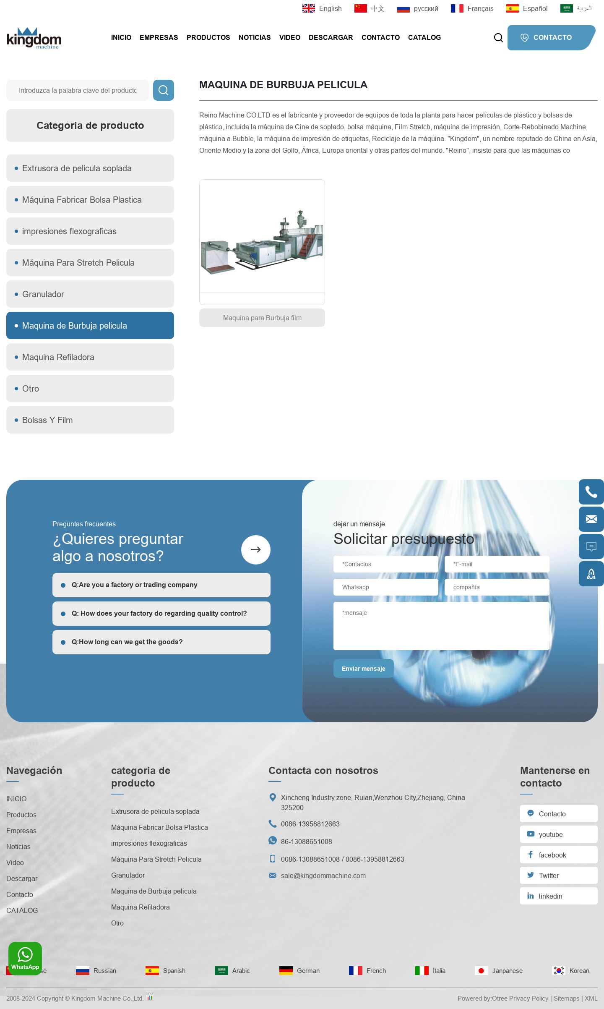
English (322, 8)
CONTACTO (546, 37)
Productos (208, 38)
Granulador (43, 294)
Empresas (159, 38)
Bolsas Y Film (47, 420)
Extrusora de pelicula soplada (77, 168)
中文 (369, 8)
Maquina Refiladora (58, 357)
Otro (30, 388)
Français (472, 8)
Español (527, 8)
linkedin (544, 895)
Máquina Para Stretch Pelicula (78, 262)
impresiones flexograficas (69, 231)
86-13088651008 (306, 841)
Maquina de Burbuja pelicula (74, 325)
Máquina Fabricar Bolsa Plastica (82, 199)
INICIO (121, 38)
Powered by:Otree (483, 998)
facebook (546, 854)
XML (591, 998)
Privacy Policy (529, 998)
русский (417, 8)
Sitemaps (567, 998)
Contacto (381, 38)
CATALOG (424, 38)
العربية (575, 8)
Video (289, 38)
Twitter (542, 874)
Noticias (255, 38)
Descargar (331, 38)
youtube (544, 833)
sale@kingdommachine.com (323, 875)
